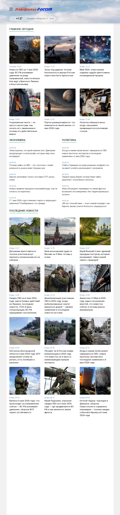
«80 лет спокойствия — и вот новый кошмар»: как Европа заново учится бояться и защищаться (86, 204)
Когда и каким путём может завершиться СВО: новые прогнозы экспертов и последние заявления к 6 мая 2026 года (86, 152)
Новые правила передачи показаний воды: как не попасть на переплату (33, 189)
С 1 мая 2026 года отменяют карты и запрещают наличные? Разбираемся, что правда (33, 201)
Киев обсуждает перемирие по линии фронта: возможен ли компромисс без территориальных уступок (86, 190)
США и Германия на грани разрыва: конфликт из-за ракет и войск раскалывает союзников (86, 165)
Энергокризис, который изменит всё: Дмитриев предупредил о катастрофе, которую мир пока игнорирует (33, 152)
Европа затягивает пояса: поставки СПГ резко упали (33, 177)
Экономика (17, 140)
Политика (69, 140)
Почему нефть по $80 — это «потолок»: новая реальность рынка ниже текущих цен (33, 165)
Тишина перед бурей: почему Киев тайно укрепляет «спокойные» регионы (86, 177)
